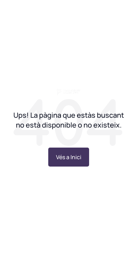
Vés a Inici (68, 157)
